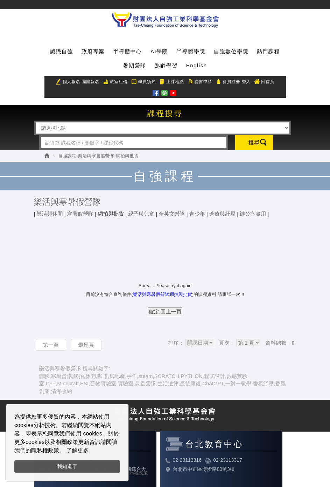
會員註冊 (228, 82)
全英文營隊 (172, 214)
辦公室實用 (253, 214)
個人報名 (68, 82)
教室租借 (115, 82)
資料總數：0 (279, 343)
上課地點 (171, 82)
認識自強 (61, 51)
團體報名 (90, 81)
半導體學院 (190, 51)
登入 (246, 81)
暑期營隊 (134, 65)
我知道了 (67, 466)
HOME (165, 18)
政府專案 (93, 51)
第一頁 (51, 345)
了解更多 (77, 450)
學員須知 (143, 82)
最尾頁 (86, 345)
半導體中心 (127, 51)
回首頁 (264, 82)
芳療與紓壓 (222, 214)
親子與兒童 (141, 214)
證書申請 (200, 82)
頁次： (227, 343)
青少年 (197, 214)
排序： (176, 343)
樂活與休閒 (50, 214)
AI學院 (159, 51)
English (196, 65)
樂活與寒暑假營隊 (67, 202)
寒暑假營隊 (80, 214)
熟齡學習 (166, 65)
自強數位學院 (231, 51)
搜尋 (254, 143)
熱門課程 (268, 51)
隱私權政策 (136, 472)
